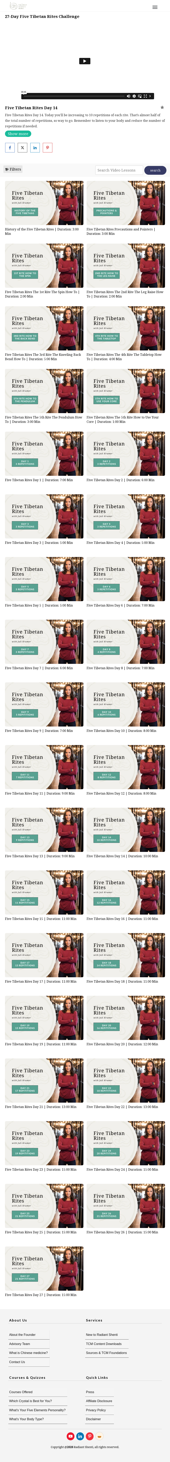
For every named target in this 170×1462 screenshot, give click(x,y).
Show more (18, 133)
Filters (13, 169)
